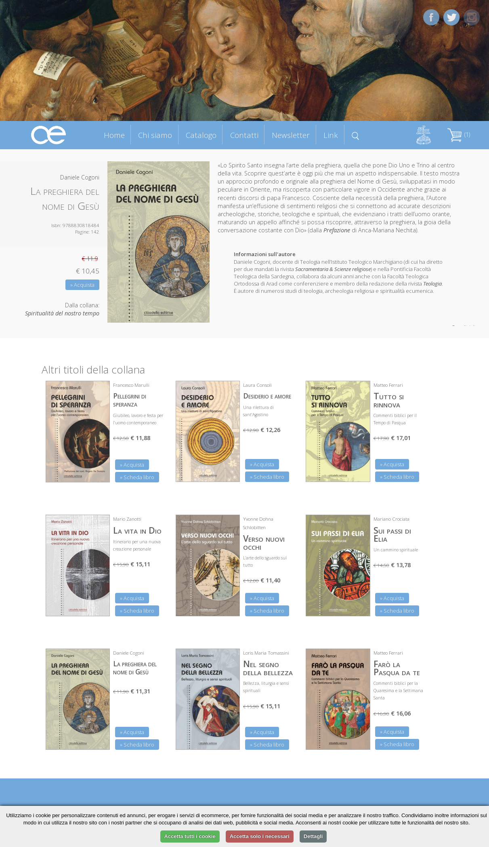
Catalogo (201, 135)
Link (330, 135)
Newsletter (291, 135)
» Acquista (82, 284)
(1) (458, 134)
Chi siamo (155, 135)
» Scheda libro (137, 477)
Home (114, 135)
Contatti (244, 135)
